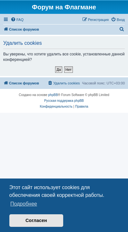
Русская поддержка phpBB (64, 100)
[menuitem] (17, 20)
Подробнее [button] (23, 204)
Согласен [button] (36, 220)
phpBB (53, 95)
